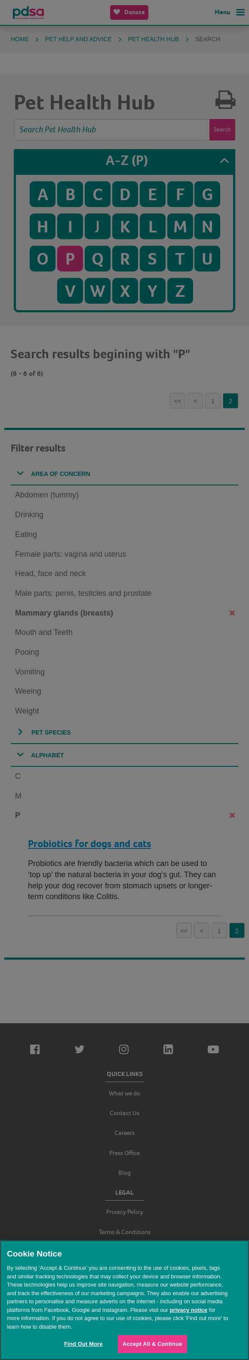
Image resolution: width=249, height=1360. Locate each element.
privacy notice (188, 1310)
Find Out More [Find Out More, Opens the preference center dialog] (83, 1344)
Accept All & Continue (152, 1344)
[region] (124, 1300)
